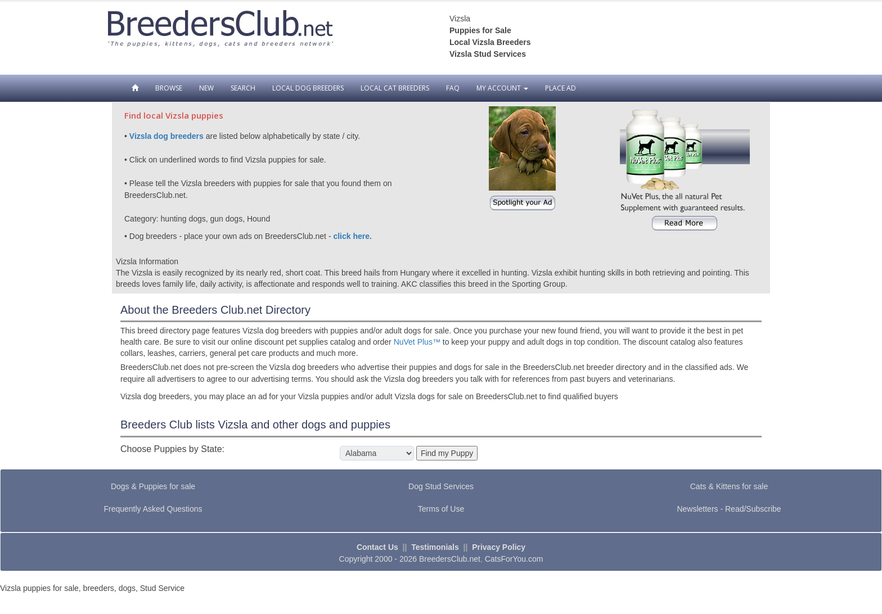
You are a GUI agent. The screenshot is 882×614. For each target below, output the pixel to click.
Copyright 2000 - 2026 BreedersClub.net (409, 558)
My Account (502, 88)
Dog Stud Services (441, 486)
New (206, 88)
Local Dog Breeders (308, 88)
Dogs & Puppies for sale (153, 486)
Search (243, 88)
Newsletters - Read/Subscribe (729, 508)
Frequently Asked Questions (153, 508)
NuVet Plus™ (417, 341)
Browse (168, 88)
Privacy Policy (498, 547)
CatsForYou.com (514, 558)
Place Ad (560, 88)
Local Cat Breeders (395, 88)
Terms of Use (441, 508)
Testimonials (435, 547)
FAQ (453, 88)
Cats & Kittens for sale (729, 486)
